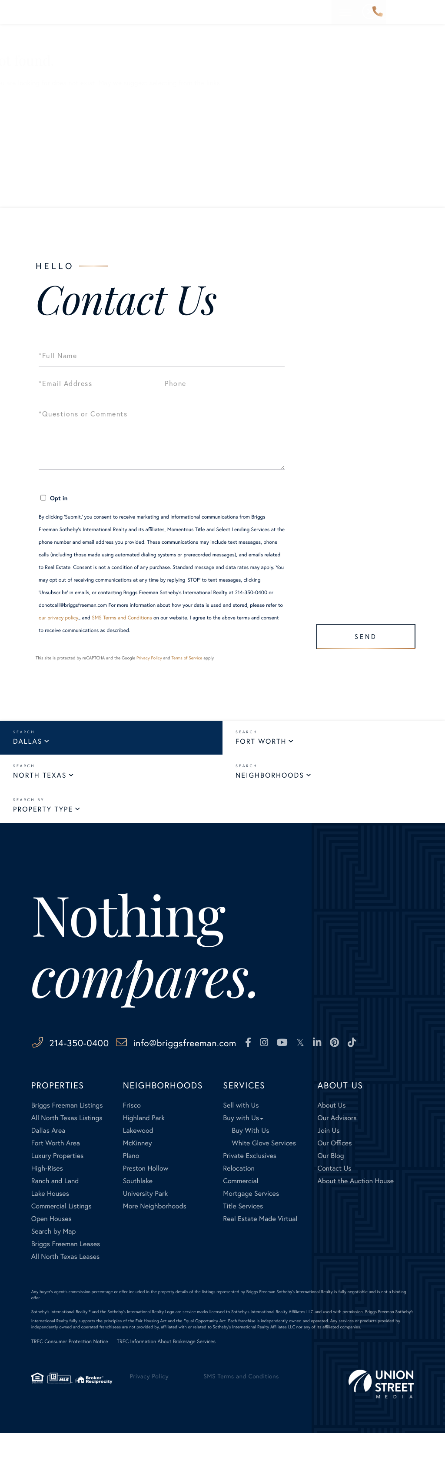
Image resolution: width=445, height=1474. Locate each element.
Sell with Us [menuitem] (241, 1146)
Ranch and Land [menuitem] (55, 1222)
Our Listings (48, 150)
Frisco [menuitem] (132, 1146)
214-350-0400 (378, 12)
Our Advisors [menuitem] (337, 1159)
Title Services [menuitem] (243, 1247)
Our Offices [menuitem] (335, 1184)
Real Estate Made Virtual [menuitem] (260, 1259)
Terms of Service (186, 658)
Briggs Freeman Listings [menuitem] (67, 1146)
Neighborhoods (270, 778)
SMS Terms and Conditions (122, 618)
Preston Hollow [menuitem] (146, 1209)
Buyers (40, 125)
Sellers (40, 112)
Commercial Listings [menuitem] (61, 1247)
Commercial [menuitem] (240, 1222)
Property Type (43, 814)
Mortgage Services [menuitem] (251, 1234)
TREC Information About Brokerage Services (166, 1383)
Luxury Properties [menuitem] (57, 1196)
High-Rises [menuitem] (47, 1209)
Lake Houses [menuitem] (50, 1234)
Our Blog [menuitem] (331, 1196)
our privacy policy (58, 618)
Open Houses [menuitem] (51, 1259)
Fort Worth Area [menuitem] (55, 1184)
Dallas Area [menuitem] (48, 1171)
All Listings (46, 137)
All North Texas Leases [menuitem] (65, 1297)
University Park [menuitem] (145, 1234)
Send (362, 633)
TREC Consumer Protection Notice (69, 1383)
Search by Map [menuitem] (53, 1272)
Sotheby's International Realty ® (61, 1353)
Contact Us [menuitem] (335, 1209)
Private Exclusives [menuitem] (249, 1196)
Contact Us (47, 175)
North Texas (39, 778)
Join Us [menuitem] (329, 1171)
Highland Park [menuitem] (144, 1159)
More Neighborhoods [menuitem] (154, 1247)
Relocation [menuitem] (238, 1209)
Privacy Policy (149, 658)
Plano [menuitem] (131, 1196)
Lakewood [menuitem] (138, 1171)
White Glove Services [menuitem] (264, 1184)
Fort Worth (261, 742)
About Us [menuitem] (332, 1146)
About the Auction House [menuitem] (356, 1222)
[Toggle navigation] (431, 12)
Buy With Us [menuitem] (250, 1171)
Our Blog (43, 162)
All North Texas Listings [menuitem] (67, 1159)
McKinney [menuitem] (137, 1184)
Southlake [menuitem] (138, 1222)
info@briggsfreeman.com (226, 1049)
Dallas (27, 742)
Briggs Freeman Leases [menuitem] (65, 1285)
